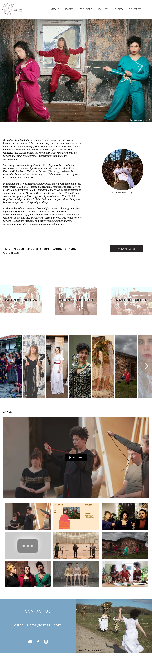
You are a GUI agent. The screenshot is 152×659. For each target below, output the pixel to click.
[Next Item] (146, 366)
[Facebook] (38, 641)
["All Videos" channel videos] (76, 546)
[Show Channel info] (146, 412)
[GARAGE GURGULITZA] (76, 300)
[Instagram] (46, 641)
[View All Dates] (126, 248)
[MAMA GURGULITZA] (131, 300)
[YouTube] (30, 641)
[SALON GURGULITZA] (21, 300)
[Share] (138, 412)
